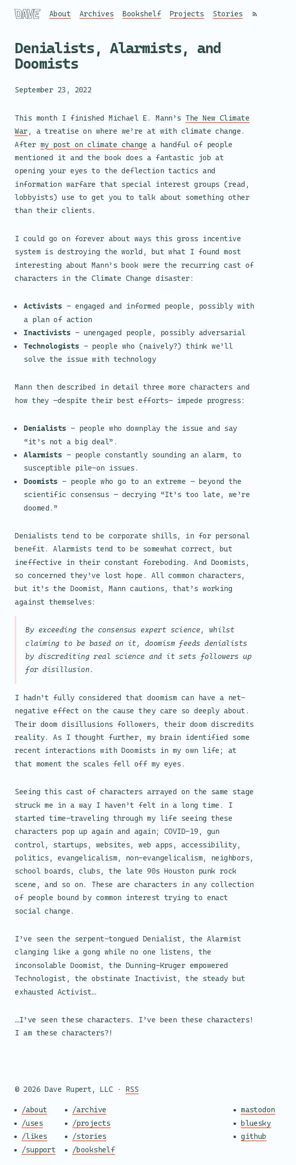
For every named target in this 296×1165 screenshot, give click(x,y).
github (254, 1136)
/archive (89, 1110)
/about (34, 1110)
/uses (32, 1123)
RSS (132, 1089)
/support (39, 1149)
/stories (89, 1136)
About (60, 13)
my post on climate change (93, 144)
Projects (187, 13)
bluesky (256, 1123)
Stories (228, 13)
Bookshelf (141, 13)
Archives (97, 13)
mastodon (258, 1110)
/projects (91, 1123)
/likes (34, 1136)
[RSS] (254, 14)
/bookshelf (93, 1149)
